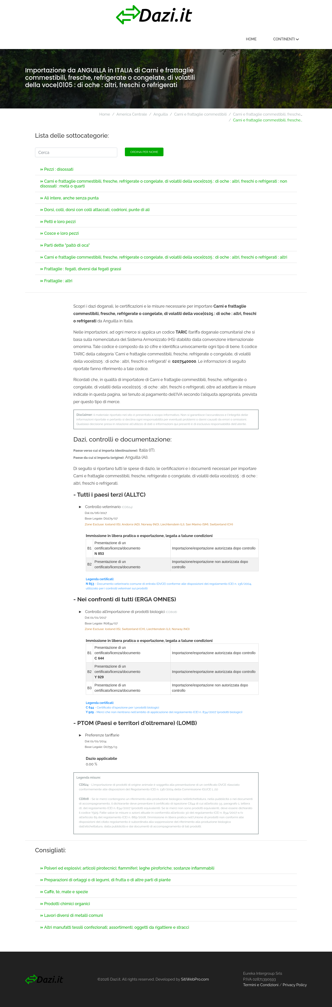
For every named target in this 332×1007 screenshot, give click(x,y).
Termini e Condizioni (260, 985)
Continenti (286, 39)
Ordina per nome (144, 152)
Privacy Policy (295, 985)
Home (251, 39)
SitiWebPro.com (195, 979)
